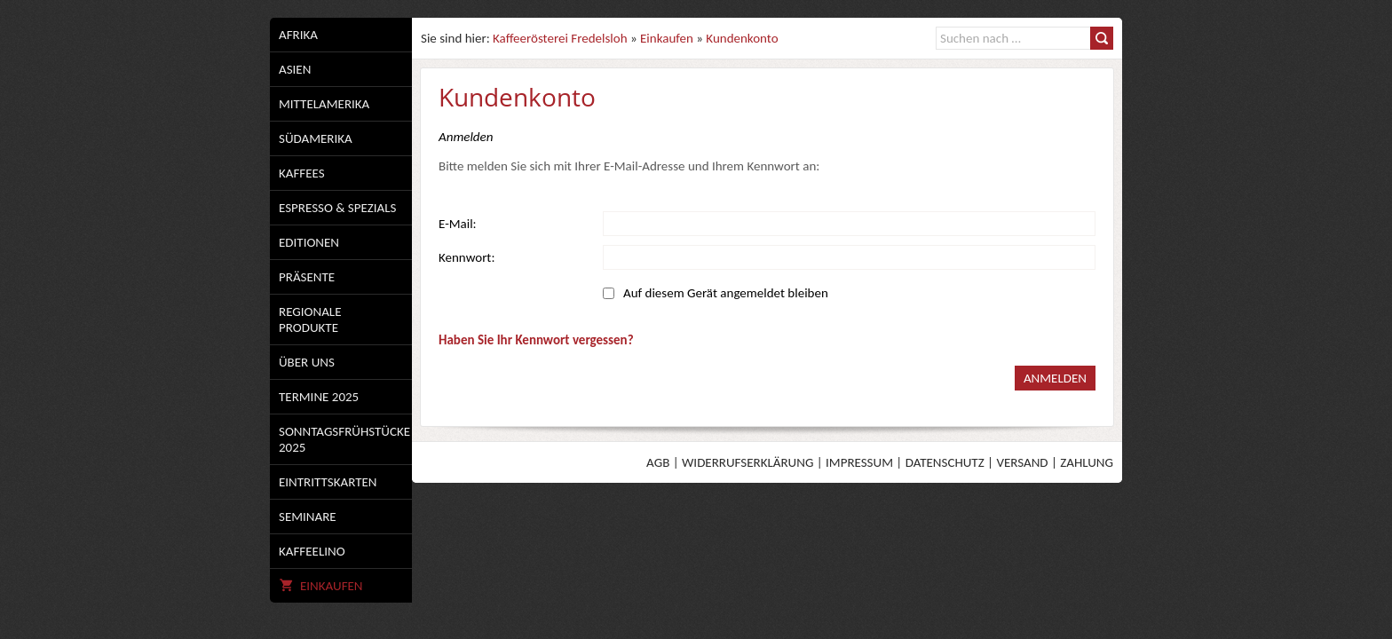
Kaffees (302, 173)
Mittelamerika (324, 104)
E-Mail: (458, 224)
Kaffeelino (312, 551)
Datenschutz (945, 462)
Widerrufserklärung (747, 462)
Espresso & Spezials (337, 208)
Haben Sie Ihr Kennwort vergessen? (536, 340)
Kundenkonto (742, 38)
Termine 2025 (319, 397)
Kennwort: (466, 257)
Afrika (298, 35)
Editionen (309, 242)
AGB (657, 462)
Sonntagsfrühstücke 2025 (344, 439)
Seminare (307, 517)
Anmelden (1055, 378)
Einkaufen (321, 586)
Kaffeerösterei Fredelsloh (560, 38)
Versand (1022, 462)
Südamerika (315, 138)
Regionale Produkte (310, 319)
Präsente (307, 277)
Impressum (859, 462)
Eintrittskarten (327, 482)
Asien (295, 69)
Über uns (307, 362)
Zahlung (1086, 462)
